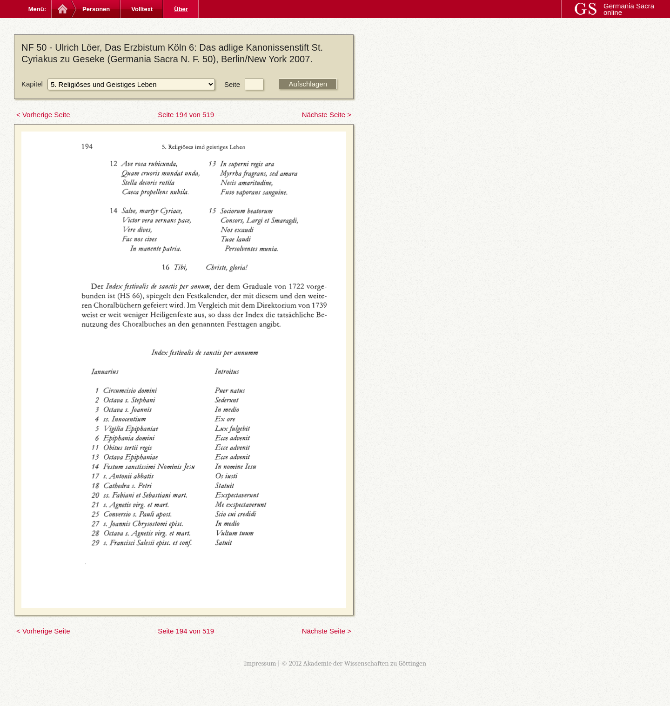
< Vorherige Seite (43, 115)
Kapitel (32, 84)
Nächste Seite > (326, 115)
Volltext (142, 9)
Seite (232, 84)
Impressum (260, 663)
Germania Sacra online (628, 9)
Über (181, 9)
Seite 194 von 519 (186, 115)
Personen (96, 9)
